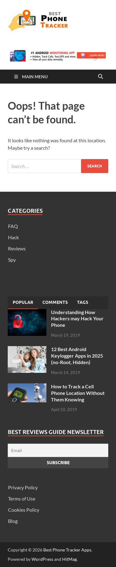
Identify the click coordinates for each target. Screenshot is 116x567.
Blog (13, 521)
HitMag (69, 559)
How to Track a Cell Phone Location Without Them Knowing (78, 392)
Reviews (17, 248)
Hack (13, 237)
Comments (55, 302)
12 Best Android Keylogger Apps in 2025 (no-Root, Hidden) (77, 355)
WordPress (42, 559)
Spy (12, 260)
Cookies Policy (23, 510)
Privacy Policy (23, 487)
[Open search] (100, 77)
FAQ (13, 226)
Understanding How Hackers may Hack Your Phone (77, 318)
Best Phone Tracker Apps (67, 549)
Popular (23, 302)
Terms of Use (21, 498)
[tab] (23, 302)
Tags (82, 302)
